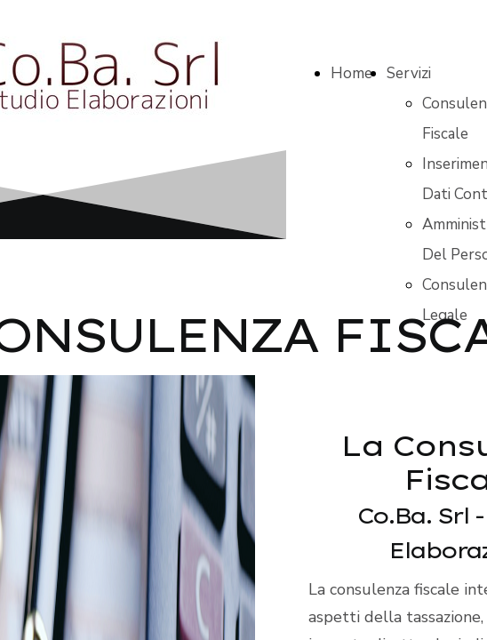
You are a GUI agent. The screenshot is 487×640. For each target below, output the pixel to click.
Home (351, 73)
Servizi (409, 73)
